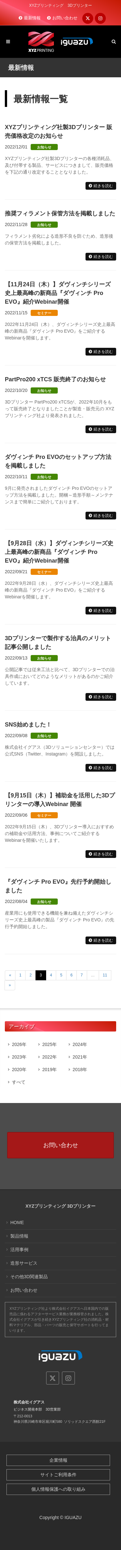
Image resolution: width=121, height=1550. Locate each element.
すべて (18, 1082)
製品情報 (19, 1236)
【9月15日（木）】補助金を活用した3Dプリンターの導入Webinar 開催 (60, 799)
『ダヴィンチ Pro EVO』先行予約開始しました (58, 886)
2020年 (19, 1069)
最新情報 (32, 17)
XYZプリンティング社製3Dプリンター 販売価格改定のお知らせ (58, 131)
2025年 (49, 1044)
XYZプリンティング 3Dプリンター (60, 1206)
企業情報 (58, 1460)
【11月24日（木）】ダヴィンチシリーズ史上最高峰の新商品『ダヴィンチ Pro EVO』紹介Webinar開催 (58, 293)
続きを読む (103, 186)
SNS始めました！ (28, 724)
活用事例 (19, 1249)
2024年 (80, 1044)
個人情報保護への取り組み (58, 1489)
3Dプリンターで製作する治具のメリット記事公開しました (58, 642)
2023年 (19, 1057)
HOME (17, 1222)
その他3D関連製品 (29, 1276)
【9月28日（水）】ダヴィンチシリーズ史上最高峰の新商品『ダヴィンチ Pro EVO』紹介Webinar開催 (59, 552)
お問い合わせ (64, 17)
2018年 (80, 1069)
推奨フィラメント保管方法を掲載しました (60, 213)
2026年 (19, 1044)
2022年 (49, 1057)
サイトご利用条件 (58, 1474)
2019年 (49, 1069)
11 (105, 975)
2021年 (80, 1057)
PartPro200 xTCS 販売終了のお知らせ (55, 379)
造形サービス (23, 1263)
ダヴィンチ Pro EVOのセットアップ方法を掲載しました (58, 461)
